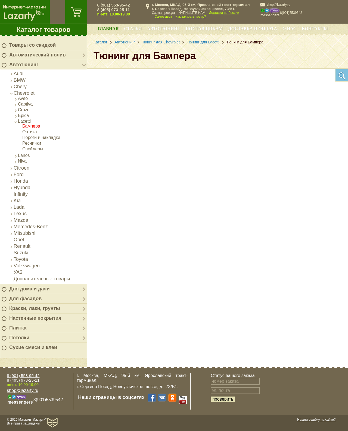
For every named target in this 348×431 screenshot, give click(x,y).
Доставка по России (224, 13)
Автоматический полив (37, 55)
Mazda (21, 220)
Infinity (21, 194)
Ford (19, 174)
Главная (108, 28)
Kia (17, 200)
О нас (289, 28)
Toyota (21, 259)
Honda (21, 181)
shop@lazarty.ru (278, 5)
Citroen (21, 168)
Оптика (29, 131)
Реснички (31, 143)
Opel (19, 239)
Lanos (24, 155)
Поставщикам (204, 28)
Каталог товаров (43, 29)
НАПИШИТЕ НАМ (192, 13)
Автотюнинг (23, 64)
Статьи (133, 28)
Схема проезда (163, 13)
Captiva (25, 104)
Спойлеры (32, 149)
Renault (22, 246)
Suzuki (21, 252)
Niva (22, 161)
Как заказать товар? (191, 16)
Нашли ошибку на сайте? (316, 420)
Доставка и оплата (252, 28)
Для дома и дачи (29, 288)
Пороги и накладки (41, 137)
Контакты (315, 28)
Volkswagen (27, 265)
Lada (19, 207)
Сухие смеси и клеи (33, 347)
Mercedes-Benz (31, 226)
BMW (20, 80)
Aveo (23, 98)
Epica (23, 115)
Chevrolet (24, 93)
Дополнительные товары (42, 278)
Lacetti (24, 121)
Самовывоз (163, 16)
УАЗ (18, 272)
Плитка (17, 328)
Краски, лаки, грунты (34, 308)
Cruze (24, 109)
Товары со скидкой (32, 45)
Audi (18, 73)
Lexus (20, 213)
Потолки (19, 337)
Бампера (31, 126)
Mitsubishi (24, 233)
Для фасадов (25, 298)
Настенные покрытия (35, 318)
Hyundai (23, 187)
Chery (20, 86)
